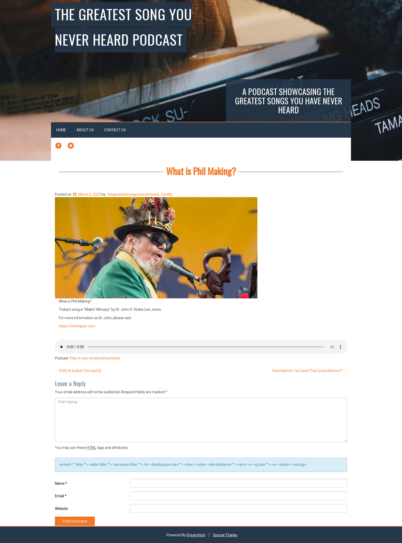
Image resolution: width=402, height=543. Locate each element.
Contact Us (115, 130)
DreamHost (196, 535)
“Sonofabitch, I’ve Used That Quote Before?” (309, 371)
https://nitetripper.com (77, 326)
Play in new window (85, 358)
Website (61, 509)
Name (61, 483)
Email (60, 496)
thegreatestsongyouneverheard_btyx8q (139, 194)
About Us (85, 130)
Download (112, 358)
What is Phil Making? (201, 171)
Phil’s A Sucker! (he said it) (78, 371)
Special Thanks (225, 535)
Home (61, 130)
